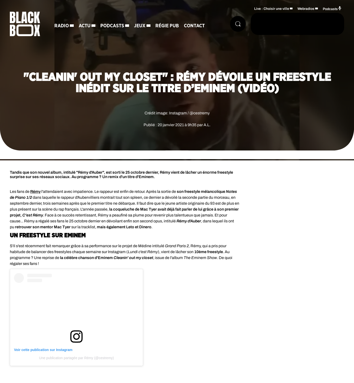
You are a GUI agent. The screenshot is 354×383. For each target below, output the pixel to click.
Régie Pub (167, 25)
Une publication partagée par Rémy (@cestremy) (76, 358)
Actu (84, 25)
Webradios (305, 9)
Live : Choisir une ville (271, 9)
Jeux (140, 25)
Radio (61, 25)
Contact (194, 25)
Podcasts (112, 25)
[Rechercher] (238, 24)
